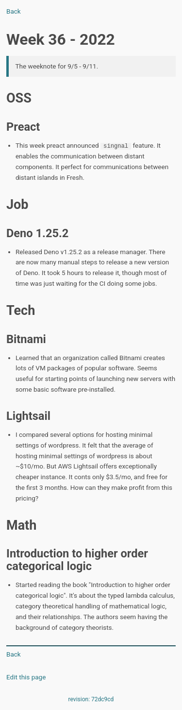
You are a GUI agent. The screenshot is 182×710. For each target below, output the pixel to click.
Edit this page (26, 676)
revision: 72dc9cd (91, 698)
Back (13, 11)
